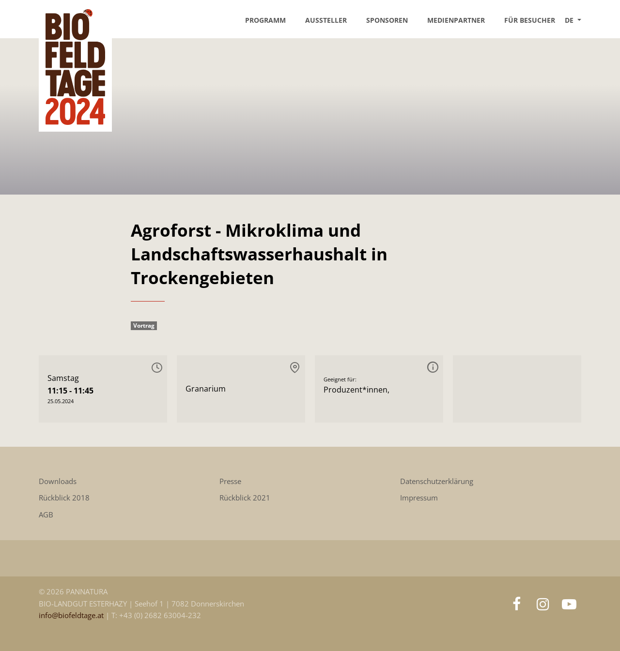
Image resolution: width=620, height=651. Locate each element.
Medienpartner (456, 20)
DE (570, 20)
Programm (265, 20)
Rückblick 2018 (64, 498)
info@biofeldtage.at (72, 615)
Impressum (419, 498)
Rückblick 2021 (244, 498)
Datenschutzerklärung (436, 481)
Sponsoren (387, 20)
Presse (230, 481)
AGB (46, 515)
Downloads (58, 481)
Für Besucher (529, 20)
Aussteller (326, 20)
